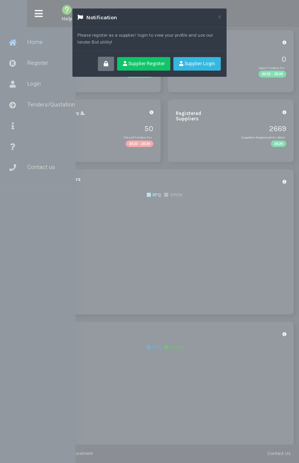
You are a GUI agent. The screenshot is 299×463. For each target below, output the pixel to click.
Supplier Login (197, 63)
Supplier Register (144, 63)
